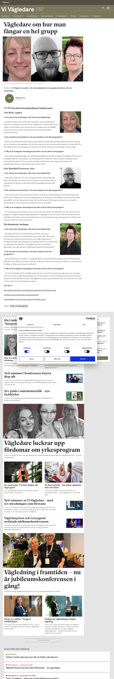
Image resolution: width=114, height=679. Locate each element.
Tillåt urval (57, 359)
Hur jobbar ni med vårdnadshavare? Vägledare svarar (32, 112)
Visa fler (97, 362)
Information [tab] (57, 324)
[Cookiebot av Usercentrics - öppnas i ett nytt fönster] (87, 318)
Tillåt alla (83, 359)
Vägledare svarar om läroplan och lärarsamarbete (21, 299)
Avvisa (31, 359)
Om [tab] (84, 324)
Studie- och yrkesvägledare (19, 310)
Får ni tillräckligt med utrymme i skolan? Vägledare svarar (24, 303)
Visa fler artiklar (43, 644)
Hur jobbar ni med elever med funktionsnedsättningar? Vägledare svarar (30, 294)
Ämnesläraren (17, 16)
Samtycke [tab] (30, 324)
